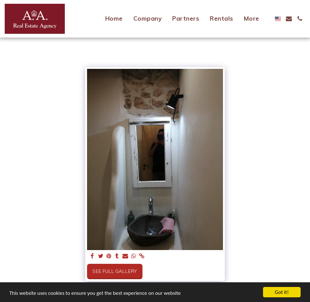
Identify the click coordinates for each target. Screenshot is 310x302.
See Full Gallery (114, 271)
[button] (289, 19)
